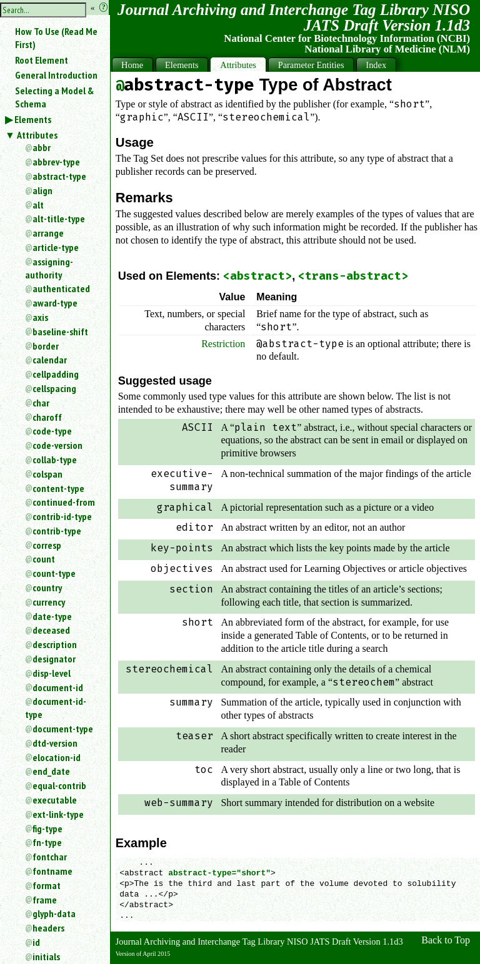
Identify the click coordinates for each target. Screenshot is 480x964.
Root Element (41, 60)
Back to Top (445, 940)
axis (40, 317)
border (45, 346)
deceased (51, 630)
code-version (57, 445)
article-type (55, 247)
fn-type (47, 842)
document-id (57, 687)
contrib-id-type (62, 516)
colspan (47, 474)
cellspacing (54, 388)
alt (38, 205)
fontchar (49, 856)
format (46, 885)
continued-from (63, 502)
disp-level (51, 673)
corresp (46, 545)
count (43, 559)
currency (48, 602)
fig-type (47, 828)
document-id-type (55, 708)
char (40, 402)
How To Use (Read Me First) (56, 38)
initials (46, 956)
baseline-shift (60, 331)
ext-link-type (58, 814)
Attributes (37, 135)
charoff (47, 417)
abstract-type (59, 176)
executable (54, 800)
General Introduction (56, 75)
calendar (49, 359)
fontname (52, 871)
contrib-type (56, 530)
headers (48, 928)
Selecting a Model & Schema (54, 97)
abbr (41, 147)
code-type (52, 431)
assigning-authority (49, 268)
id (36, 942)
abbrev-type (56, 161)
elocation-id (56, 757)
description (54, 644)
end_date (51, 771)
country (47, 587)
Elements (32, 119)
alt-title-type (58, 218)
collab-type (54, 459)
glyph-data (54, 913)
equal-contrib (59, 785)
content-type (58, 488)
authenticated (61, 288)
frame (44, 899)
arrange (48, 233)
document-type (62, 728)
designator (54, 658)
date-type (52, 616)
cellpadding (55, 374)
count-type (54, 573)
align (42, 190)
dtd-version (55, 743)
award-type (55, 303)
